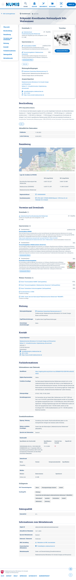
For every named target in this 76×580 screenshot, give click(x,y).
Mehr (21, 124)
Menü (71, 4)
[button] (21, 149)
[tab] (9, 27)
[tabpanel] (9, 42)
